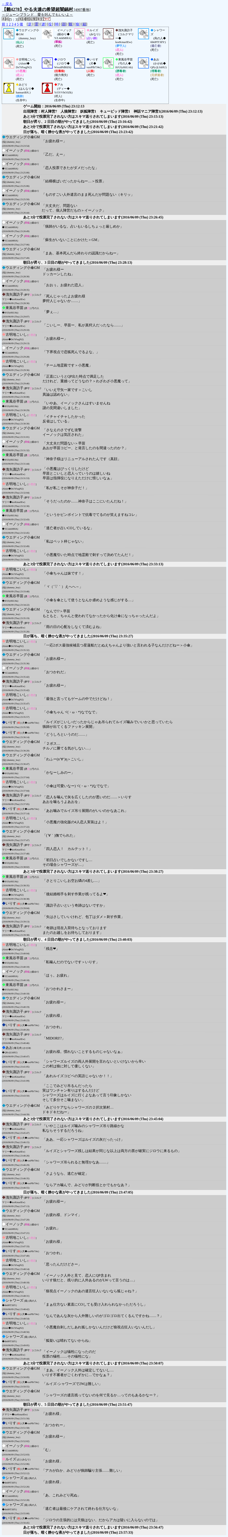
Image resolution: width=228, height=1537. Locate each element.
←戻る (7, 4)
